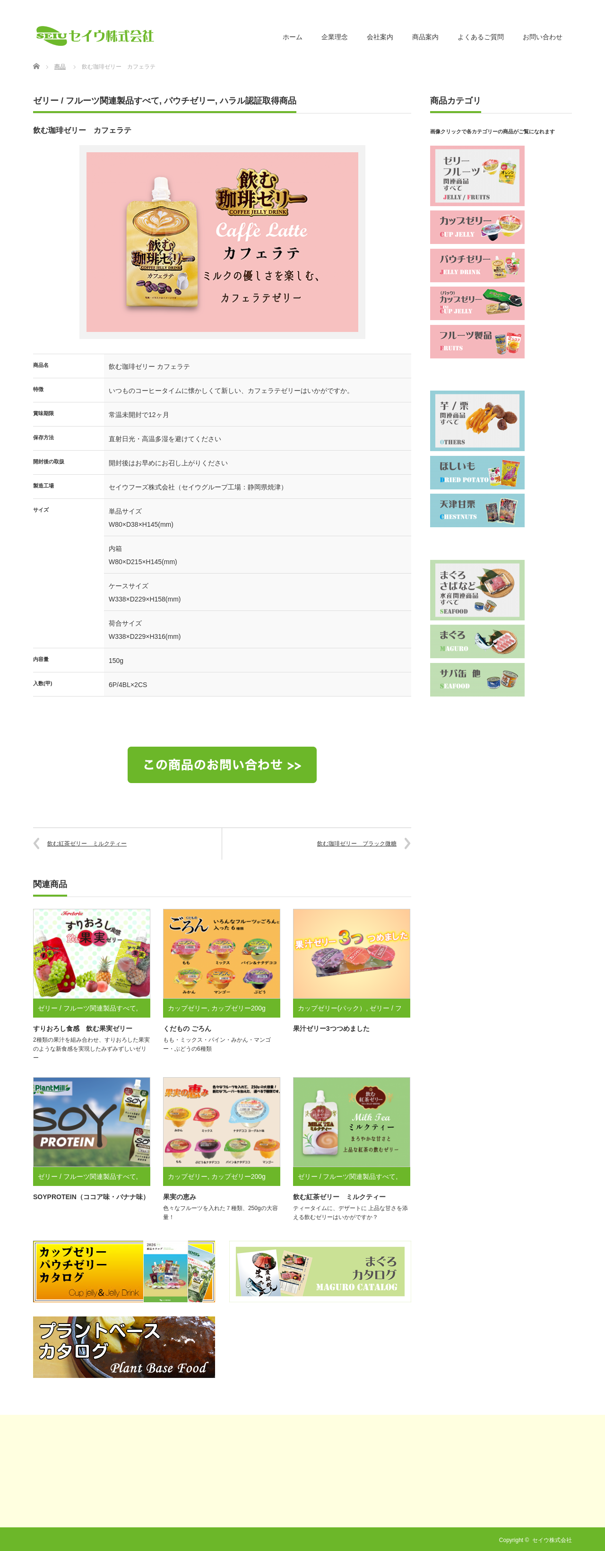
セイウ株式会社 (552, 1540)
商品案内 (425, 37)
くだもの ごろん (187, 1028)
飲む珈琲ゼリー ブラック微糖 (357, 843)
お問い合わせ (542, 37)
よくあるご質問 (481, 37)
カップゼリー (187, 1008)
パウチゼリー (189, 100)
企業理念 (334, 37)
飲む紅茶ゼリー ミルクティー (87, 843)
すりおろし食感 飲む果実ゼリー (82, 1028)
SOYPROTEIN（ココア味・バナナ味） (91, 1197)
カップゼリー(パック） (332, 1008)
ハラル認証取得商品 (258, 100)
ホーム (292, 37)
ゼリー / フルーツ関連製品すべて (96, 100)
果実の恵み (179, 1197)
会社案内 (380, 37)
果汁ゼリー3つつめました (331, 1028)
